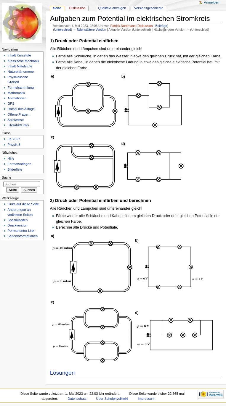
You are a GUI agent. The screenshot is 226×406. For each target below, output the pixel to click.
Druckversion (17, 225)
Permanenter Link (20, 230)
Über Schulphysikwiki (112, 398)
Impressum (146, 398)
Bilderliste (14, 169)
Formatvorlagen (19, 164)
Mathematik (16, 93)
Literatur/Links (18, 125)
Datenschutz (77, 398)
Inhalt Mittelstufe (19, 66)
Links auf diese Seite (23, 204)
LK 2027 (13, 139)
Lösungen (62, 373)
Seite (57, 8)
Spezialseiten (17, 220)
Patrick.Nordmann (122, 26)
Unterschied (62, 29)
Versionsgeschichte (149, 8)
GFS (11, 103)
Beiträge (161, 26)
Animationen (16, 98)
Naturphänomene (20, 71)
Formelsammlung (20, 87)
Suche (7, 177)
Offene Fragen (18, 114)
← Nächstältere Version (89, 29)
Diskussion (145, 26)
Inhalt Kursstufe (19, 55)
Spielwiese (15, 120)
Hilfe (10, 158)
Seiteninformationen (22, 236)
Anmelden (211, 2)
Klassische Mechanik (23, 61)
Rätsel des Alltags (20, 109)
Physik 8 (13, 144)
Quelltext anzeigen (112, 8)
